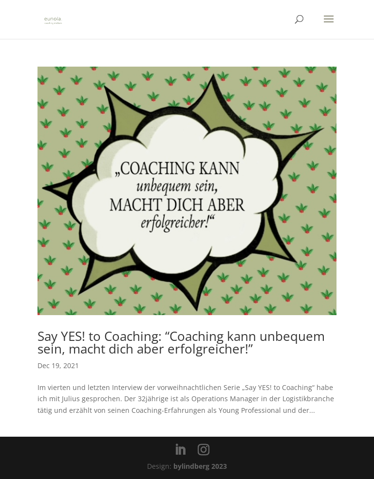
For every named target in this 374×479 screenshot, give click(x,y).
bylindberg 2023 (200, 466)
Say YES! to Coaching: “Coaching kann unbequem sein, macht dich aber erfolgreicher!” (181, 342)
